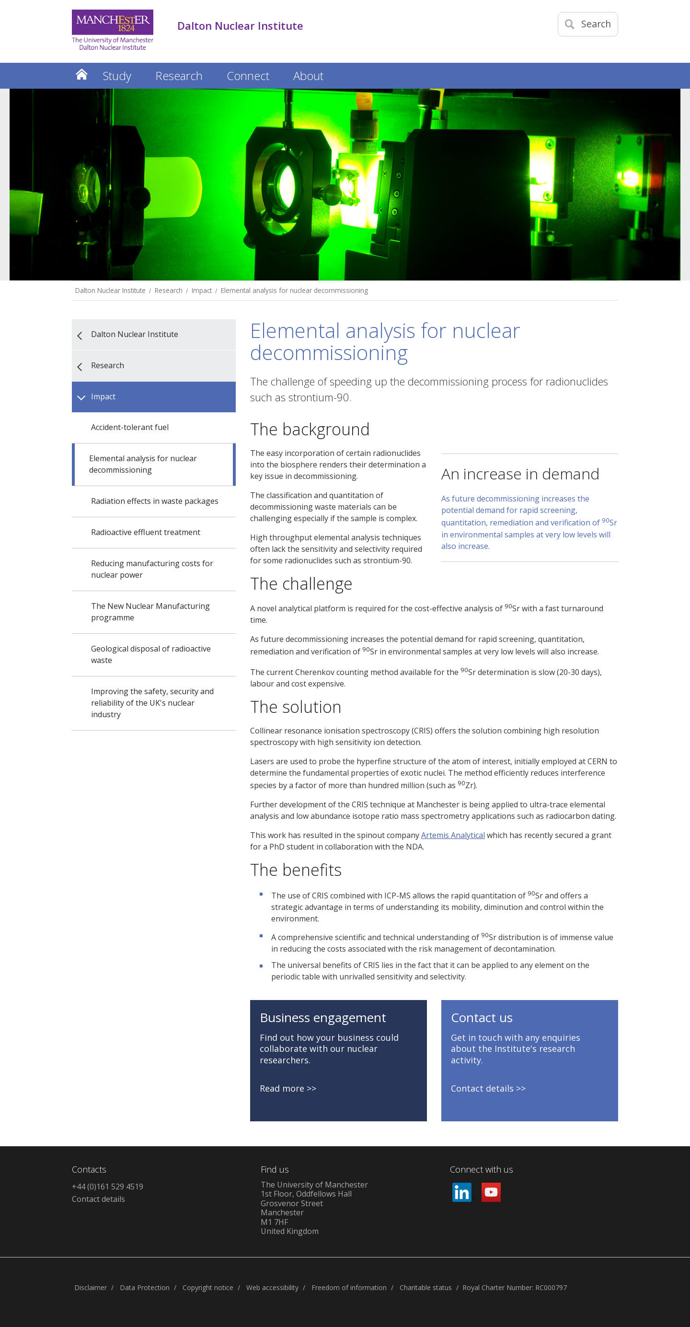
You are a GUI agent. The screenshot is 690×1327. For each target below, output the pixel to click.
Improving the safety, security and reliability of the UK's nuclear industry (152, 703)
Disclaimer (90, 1287)
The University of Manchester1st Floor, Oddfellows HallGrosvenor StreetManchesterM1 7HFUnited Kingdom (314, 1208)
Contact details (98, 1199)
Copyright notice (208, 1287)
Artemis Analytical (453, 835)
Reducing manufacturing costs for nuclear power (152, 569)
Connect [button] (248, 75)
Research (169, 290)
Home (81, 74)
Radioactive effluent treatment (145, 532)
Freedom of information (349, 1287)
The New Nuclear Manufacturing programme (150, 612)
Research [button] (179, 75)
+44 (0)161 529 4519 (107, 1186)
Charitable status (426, 1287)
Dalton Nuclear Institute (110, 290)
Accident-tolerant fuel (130, 427)
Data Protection (145, 1287)
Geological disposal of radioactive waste (151, 654)
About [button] (308, 75)
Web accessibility (272, 1287)
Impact (202, 290)
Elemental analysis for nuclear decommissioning (294, 290)
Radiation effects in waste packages (154, 501)
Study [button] (117, 75)
